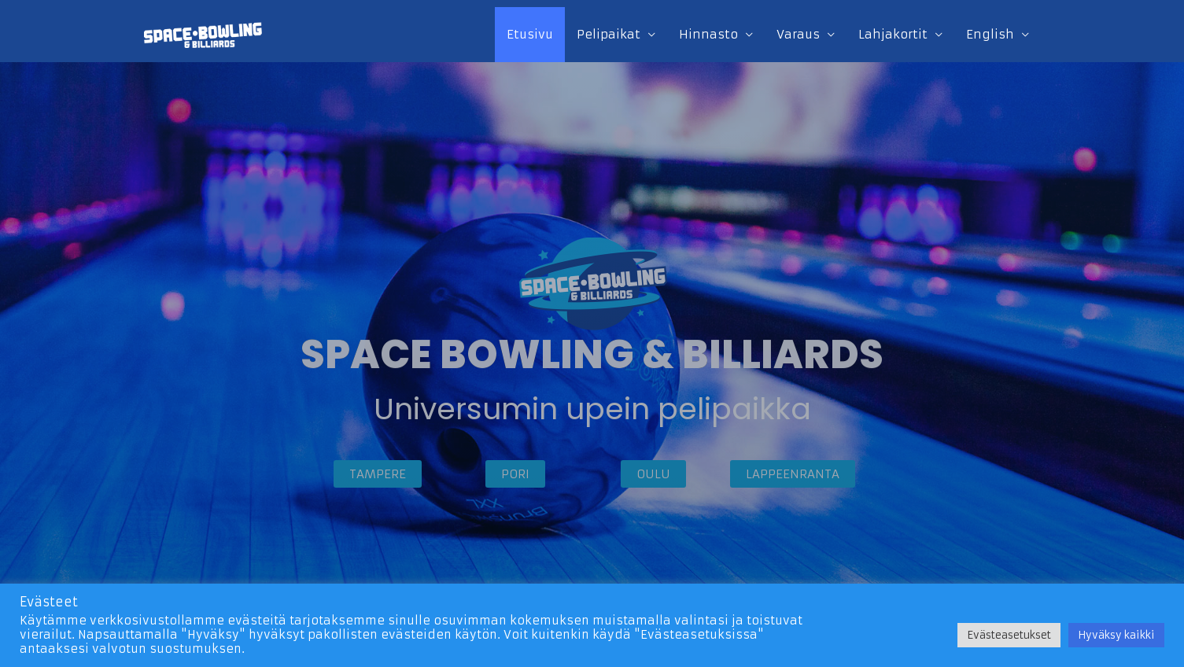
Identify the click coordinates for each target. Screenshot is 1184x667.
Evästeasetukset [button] (1009, 635)
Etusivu (530, 34)
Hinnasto (708, 34)
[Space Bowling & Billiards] (203, 33)
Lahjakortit (893, 34)
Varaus (798, 34)
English (990, 34)
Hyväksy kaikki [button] (1116, 635)
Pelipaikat (608, 34)
